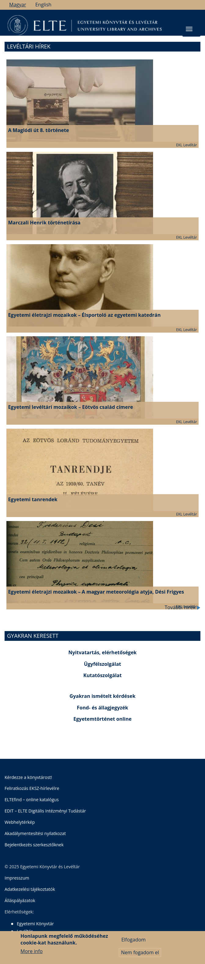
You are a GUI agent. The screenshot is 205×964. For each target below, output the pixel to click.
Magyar (17, 4)
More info (31, 951)
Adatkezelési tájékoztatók (30, 889)
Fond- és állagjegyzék (102, 707)
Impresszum (17, 878)
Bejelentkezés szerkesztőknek (34, 845)
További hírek (182, 607)
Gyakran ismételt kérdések (103, 696)
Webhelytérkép (20, 822)
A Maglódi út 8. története (38, 130)
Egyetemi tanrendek (32, 499)
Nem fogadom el (140, 952)
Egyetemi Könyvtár (35, 924)
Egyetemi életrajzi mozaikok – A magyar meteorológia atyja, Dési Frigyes (96, 591)
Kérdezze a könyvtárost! (28, 777)
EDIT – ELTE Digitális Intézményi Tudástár (45, 811)
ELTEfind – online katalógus (32, 799)
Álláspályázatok (20, 900)
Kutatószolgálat (102, 675)
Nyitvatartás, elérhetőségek (102, 652)
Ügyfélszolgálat (102, 664)
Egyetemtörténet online (102, 719)
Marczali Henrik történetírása (44, 222)
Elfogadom (133, 939)
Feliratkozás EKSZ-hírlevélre (32, 788)
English (43, 4)
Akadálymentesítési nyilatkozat (35, 833)
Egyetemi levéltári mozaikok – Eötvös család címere (70, 407)
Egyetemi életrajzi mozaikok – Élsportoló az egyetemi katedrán (84, 315)
